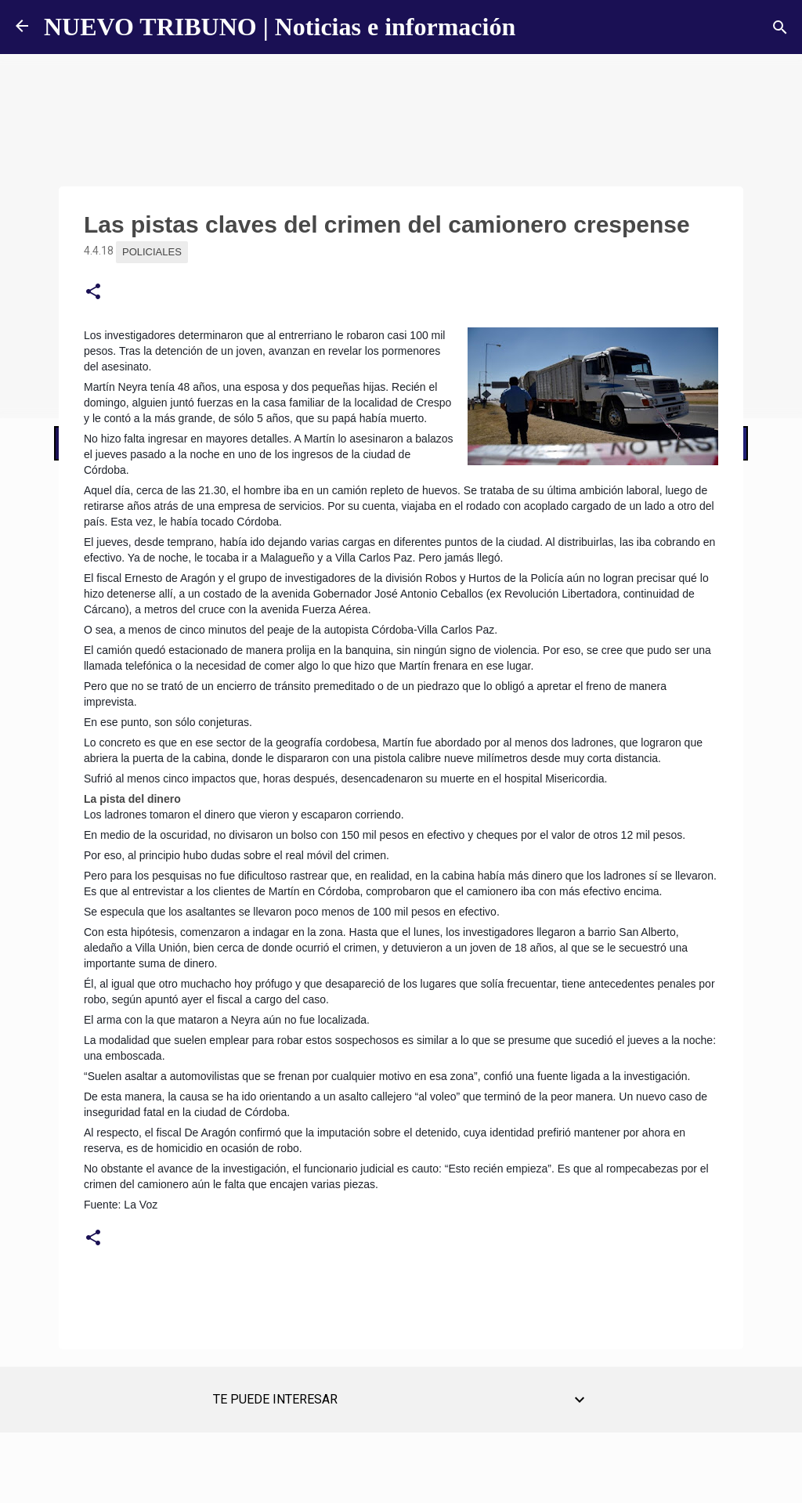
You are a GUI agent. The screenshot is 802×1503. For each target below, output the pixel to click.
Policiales (152, 252)
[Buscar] (780, 27)
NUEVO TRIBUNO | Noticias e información (279, 27)
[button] (93, 292)
